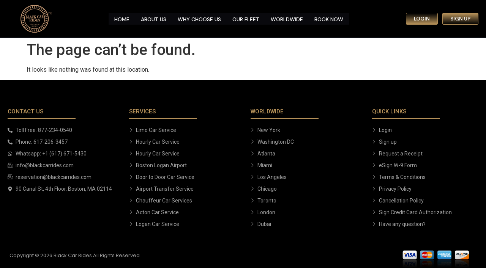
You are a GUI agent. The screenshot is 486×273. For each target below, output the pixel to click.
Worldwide (287, 18)
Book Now (328, 18)
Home (121, 18)
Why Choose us (199, 18)
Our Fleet (245, 18)
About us (153, 18)
